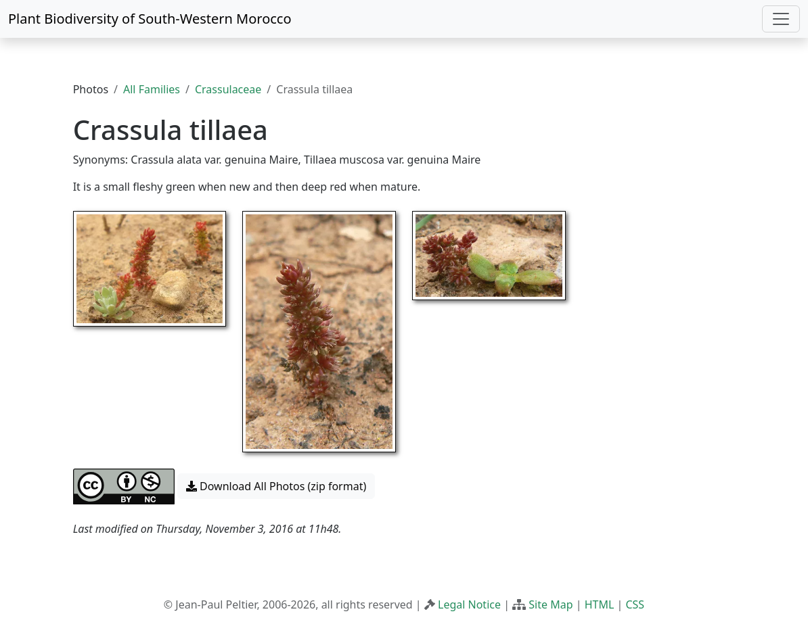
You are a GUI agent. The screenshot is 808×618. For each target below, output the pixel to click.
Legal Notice (469, 604)
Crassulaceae (228, 89)
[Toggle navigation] (781, 18)
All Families (151, 89)
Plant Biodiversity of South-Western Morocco (150, 18)
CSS (634, 604)
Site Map (551, 604)
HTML (599, 604)
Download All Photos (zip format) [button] (276, 486)
